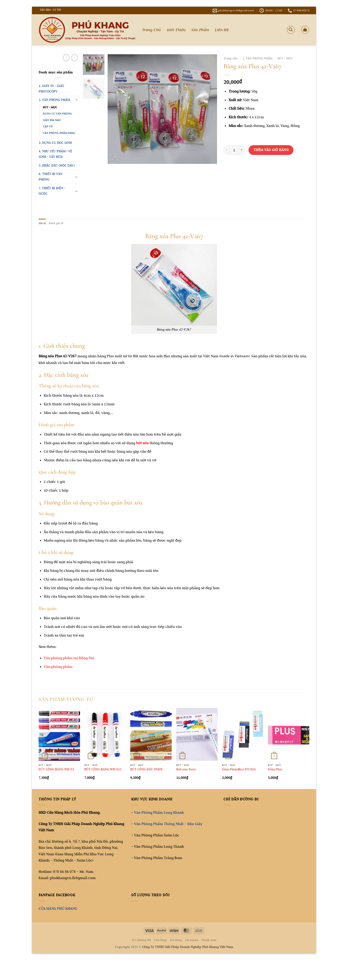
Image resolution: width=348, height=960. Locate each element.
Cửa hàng (160, 940)
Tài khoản (191, 940)
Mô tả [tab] (42, 223)
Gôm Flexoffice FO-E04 (239, 769)
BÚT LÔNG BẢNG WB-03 (56, 769)
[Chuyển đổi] (76, 100)
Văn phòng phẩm (58, 667)
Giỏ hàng (176, 940)
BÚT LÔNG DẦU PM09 (146, 769)
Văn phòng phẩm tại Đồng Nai (69, 658)
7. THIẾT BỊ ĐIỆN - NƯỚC (52, 191)
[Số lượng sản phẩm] (234, 150)
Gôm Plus (275, 769)
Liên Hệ (222, 29)
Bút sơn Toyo (186, 769)
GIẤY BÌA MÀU (52, 120)
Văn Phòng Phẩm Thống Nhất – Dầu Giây (168, 824)
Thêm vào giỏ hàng (271, 150)
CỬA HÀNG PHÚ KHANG (58, 908)
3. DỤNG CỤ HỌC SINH (55, 143)
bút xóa (142, 443)
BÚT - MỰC (50, 107)
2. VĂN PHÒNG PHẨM (54, 100)
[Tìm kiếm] (291, 30)
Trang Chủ (151, 29)
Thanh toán (208, 940)
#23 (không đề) (141, 940)
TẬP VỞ (48, 126)
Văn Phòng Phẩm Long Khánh (159, 812)
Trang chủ (230, 58)
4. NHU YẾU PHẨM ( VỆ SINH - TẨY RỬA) (55, 154)
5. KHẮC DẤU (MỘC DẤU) (57, 165)
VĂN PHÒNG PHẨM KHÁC (59, 133)
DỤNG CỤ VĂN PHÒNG (57, 113)
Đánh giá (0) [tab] (57, 223)
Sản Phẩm (200, 29)
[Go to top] (327, 932)
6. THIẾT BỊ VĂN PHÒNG (50, 176)
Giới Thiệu (176, 29)
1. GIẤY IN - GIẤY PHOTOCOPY (51, 88)
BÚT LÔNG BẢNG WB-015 (103, 769)
